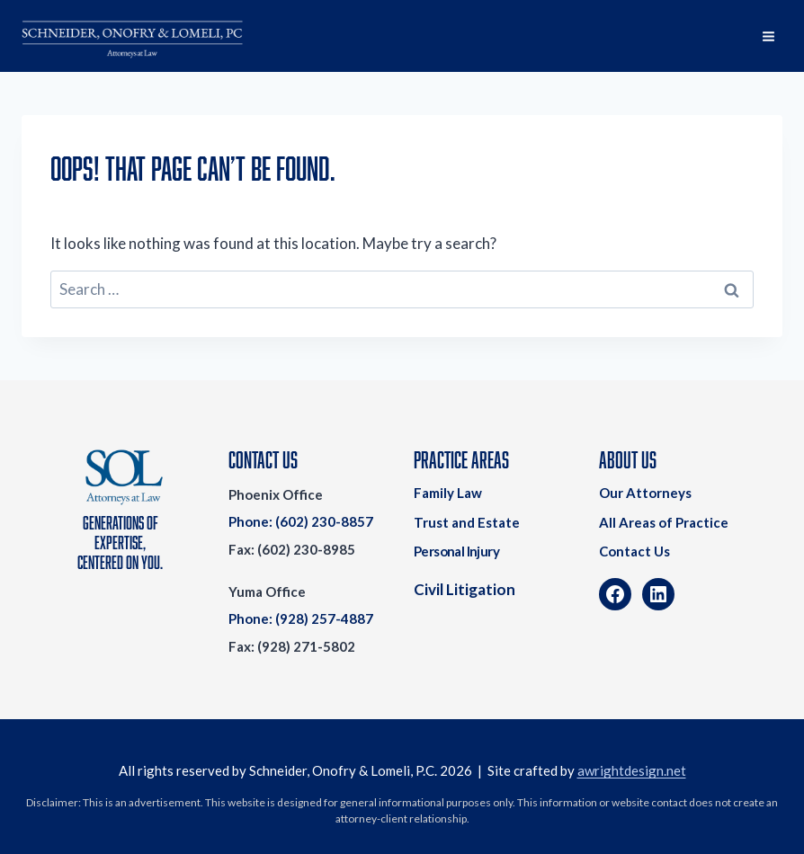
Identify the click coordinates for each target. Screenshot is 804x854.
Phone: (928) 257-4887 (300, 618)
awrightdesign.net (631, 770)
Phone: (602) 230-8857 (300, 521)
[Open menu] (768, 36)
